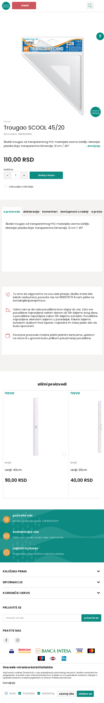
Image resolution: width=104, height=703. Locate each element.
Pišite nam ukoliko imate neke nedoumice (38, 537)
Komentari (49, 211)
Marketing (48, 693)
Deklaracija (31, 211)
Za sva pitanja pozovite (27, 521)
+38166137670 (50, 521)
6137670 (68, 297)
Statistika (29, 693)
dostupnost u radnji (74, 211)
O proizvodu (11, 211)
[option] (52, 68)
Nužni (12, 693)
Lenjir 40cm (13, 470)
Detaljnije (93, 146)
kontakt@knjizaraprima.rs (29, 300)
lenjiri (8, 462)
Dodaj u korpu (46, 175)
